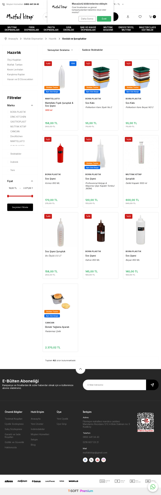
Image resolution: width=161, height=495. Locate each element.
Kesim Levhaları (15, 69)
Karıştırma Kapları (16, 74)
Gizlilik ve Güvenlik (14, 442)
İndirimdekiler (38, 429)
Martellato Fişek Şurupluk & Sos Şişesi (59, 104)
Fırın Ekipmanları (31, 28)
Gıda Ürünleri (68, 28)
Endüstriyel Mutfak (126, 28)
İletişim (34, 439)
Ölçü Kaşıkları (14, 59)
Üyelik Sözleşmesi (14, 424)
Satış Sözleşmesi (13, 429)
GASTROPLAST (16, 121)
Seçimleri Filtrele (20, 207)
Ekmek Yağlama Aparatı (57, 327)
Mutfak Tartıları (14, 64)
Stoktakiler (14, 153)
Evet (104, 18)
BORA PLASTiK (16, 112)
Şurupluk (130, 178)
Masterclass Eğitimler (147, 28)
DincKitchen (15, 136)
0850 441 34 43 (91, 437)
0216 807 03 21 (91, 442)
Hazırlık (52, 38)
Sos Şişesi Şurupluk (55, 251)
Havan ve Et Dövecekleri (20, 79)
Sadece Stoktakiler (91, 49)
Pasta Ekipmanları (51, 28)
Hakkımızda (11, 447)
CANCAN (13, 131)
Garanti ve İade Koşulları (13, 435)
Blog (33, 444)
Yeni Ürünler (37, 424)
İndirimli (12, 162)
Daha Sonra (86, 18)
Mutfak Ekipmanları (12, 28)
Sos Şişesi (50, 178)
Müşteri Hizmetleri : (20, 4)
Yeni (11, 170)
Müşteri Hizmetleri (40, 434)
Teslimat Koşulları (13, 418)
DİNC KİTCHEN (16, 116)
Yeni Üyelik (62, 418)
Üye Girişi (62, 424)
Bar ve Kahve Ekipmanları (88, 28)
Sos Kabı (89, 103)
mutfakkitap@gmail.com (95, 452)
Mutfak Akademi (108, 28)
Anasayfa (11, 38)
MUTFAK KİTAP (16, 126)
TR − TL (116, 4)
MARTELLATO (16, 141)
